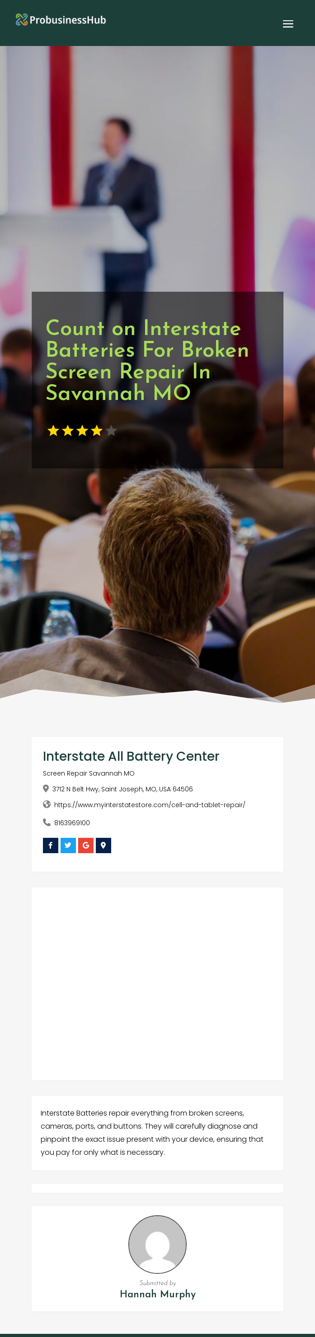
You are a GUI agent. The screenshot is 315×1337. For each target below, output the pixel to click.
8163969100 (72, 822)
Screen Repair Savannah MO (89, 773)
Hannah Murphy (158, 1295)
